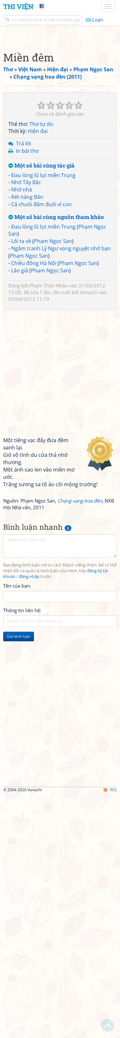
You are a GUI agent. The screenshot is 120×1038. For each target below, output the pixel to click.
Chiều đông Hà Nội (33, 382)
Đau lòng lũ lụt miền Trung (43, 295)
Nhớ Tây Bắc (26, 302)
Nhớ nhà (21, 309)
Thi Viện (18, 6)
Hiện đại (38, 250)
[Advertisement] (60, 97)
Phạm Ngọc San (53, 360)
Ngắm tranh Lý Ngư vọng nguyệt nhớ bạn (61, 368)
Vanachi (88, 412)
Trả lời (23, 263)
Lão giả (19, 390)
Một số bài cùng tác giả (41, 286)
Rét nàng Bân (27, 316)
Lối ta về (21, 360)
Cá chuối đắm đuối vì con (41, 324)
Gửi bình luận (18, 756)
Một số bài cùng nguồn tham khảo (56, 337)
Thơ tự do (41, 243)
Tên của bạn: (17, 705)
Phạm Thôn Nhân (48, 405)
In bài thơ (27, 270)
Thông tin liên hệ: (22, 730)
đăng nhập (29, 696)
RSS (110, 1032)
